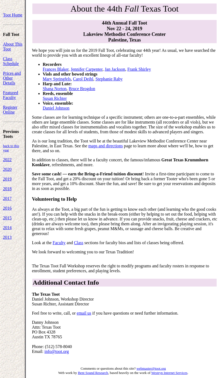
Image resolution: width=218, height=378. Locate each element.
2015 (7, 218)
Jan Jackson (115, 69)
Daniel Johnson (56, 108)
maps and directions (105, 146)
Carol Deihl (83, 79)
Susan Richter (55, 98)
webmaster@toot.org (151, 368)
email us (84, 313)
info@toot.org (57, 351)
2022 (7, 159)
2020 (7, 169)
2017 (7, 198)
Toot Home (12, 15)
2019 (7, 179)
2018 (7, 188)
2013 (7, 237)
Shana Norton (54, 88)
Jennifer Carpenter (87, 69)
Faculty (59, 242)
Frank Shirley (139, 69)
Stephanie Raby (109, 79)
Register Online (10, 109)
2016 (7, 208)
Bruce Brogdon (82, 88)
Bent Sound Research (93, 373)
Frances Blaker (56, 69)
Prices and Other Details (12, 78)
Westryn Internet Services (169, 373)
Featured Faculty (10, 95)
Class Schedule (11, 61)
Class (78, 242)
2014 (7, 227)
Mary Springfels (57, 79)
